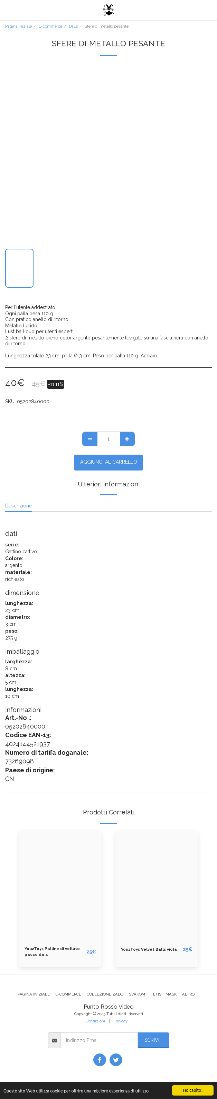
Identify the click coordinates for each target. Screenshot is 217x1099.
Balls (73, 26)
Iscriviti (153, 1040)
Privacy (121, 1021)
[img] (60, 886)
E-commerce (50, 26)
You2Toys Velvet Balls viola (149, 949)
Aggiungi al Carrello (108, 462)
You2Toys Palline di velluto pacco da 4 (52, 951)
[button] (7, 10)
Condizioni (95, 1021)
